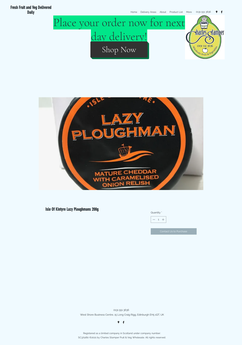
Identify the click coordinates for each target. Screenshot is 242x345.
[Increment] (163, 219)
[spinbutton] (158, 219)
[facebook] (221, 12)
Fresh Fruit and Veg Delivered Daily (30, 10)
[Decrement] (153, 219)
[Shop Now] (119, 49)
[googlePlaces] (216, 12)
